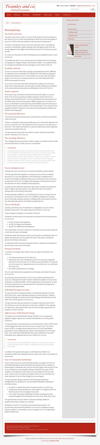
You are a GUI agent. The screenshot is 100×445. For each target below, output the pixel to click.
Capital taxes (72, 36)
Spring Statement (16, 23)
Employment (72, 32)
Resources (48, 15)
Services (26, 15)
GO (93, 9)
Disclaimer (26, 426)
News (57, 15)
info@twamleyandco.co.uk (85, 6)
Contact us (67, 15)
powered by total (50, 440)
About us (17, 15)
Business (71, 39)
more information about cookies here (63, 438)
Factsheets (37, 15)
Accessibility (19, 426)
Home (9, 15)
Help (31, 426)
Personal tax (72, 29)
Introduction (71, 24)
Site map (13, 426)
